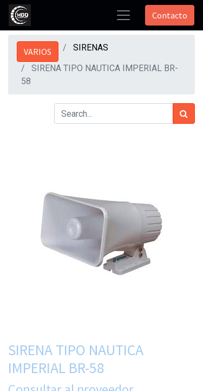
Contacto (169, 15)
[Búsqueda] (184, 113)
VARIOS (37, 51)
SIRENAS (90, 47)
